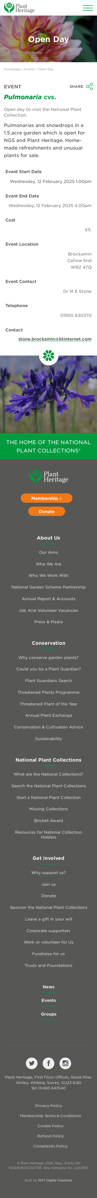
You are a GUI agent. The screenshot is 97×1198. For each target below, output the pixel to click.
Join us (48, 884)
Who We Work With (48, 575)
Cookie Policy (51, 1125)
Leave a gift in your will (48, 918)
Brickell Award (48, 820)
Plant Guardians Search (48, 680)
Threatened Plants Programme (48, 692)
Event (12, 86)
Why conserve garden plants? (48, 657)
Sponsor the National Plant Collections (48, 907)
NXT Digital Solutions (55, 1180)
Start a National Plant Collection (49, 797)
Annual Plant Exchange (48, 715)
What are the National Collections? (48, 773)
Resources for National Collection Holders (48, 834)
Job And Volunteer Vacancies (48, 610)
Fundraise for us (48, 953)
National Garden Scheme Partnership (48, 586)
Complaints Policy (50, 1146)
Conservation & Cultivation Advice (48, 726)
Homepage (12, 69)
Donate (47, 511)
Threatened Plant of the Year (48, 703)
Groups (48, 1013)
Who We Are (48, 563)
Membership (46, 498)
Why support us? (48, 872)
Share (81, 86)
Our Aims (48, 552)
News (48, 986)
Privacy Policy (48, 1105)
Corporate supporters (48, 930)
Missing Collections (48, 808)
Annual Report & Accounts (49, 598)
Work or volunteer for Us (48, 941)
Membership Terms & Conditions (50, 1115)
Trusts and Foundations (48, 965)
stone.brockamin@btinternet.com (55, 338)
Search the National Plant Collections (48, 785)
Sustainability (48, 738)
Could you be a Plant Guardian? (48, 668)
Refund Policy (50, 1135)
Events (29, 69)
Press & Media (48, 621)
